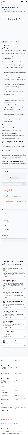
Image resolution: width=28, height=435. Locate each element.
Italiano (3, 433)
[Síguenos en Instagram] (7, 429)
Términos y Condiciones (18, 412)
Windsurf (15, 381)
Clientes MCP (16, 387)
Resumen (4, 41)
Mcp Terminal (3, 374)
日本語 (7, 433)
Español (11, 431)
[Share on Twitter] (10, 19)
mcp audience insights (18, 373)
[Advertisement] (14, 32)
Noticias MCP (16, 389)
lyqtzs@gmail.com (4, 415)
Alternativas (18, 41)
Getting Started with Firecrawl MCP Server (6, 408)
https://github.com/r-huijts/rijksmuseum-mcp (11, 237)
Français (18, 431)
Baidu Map (2, 360)
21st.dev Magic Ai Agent (5, 373)
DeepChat (2, 369)
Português (11, 433)
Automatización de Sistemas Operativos (20, 398)
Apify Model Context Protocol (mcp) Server (20, 375)
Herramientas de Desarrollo (5, 394)
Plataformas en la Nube (4, 395)
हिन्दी (22, 431)
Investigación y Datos (7, 276)
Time (1, 377)
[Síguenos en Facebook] (4, 429)
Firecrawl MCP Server (17, 360)
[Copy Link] (19, 19)
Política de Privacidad (4, 412)
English (3, 431)
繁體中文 (18, 433)
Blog (1, 389)
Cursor (15, 367)
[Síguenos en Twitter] (2, 429)
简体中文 (7, 431)
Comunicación (16, 395)
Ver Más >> (14, 349)
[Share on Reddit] (16, 19)
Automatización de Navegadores (19, 396)
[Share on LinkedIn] (12, 19)
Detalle (11, 41)
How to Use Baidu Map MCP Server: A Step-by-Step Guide (20, 408)
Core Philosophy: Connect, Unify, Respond (19, 362)
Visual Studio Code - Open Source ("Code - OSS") (6, 368)
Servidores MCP (3, 387)
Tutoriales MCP (3, 390)
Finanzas (2, 398)
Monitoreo (16, 399)
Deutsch (14, 431)
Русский (14, 433)
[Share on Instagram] (14, 19)
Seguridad (2, 396)
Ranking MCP (16, 390)
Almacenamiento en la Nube (5, 399)
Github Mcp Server (4, 364)
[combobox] (23, 2)
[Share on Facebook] (8, 19)
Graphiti (2, 361)
